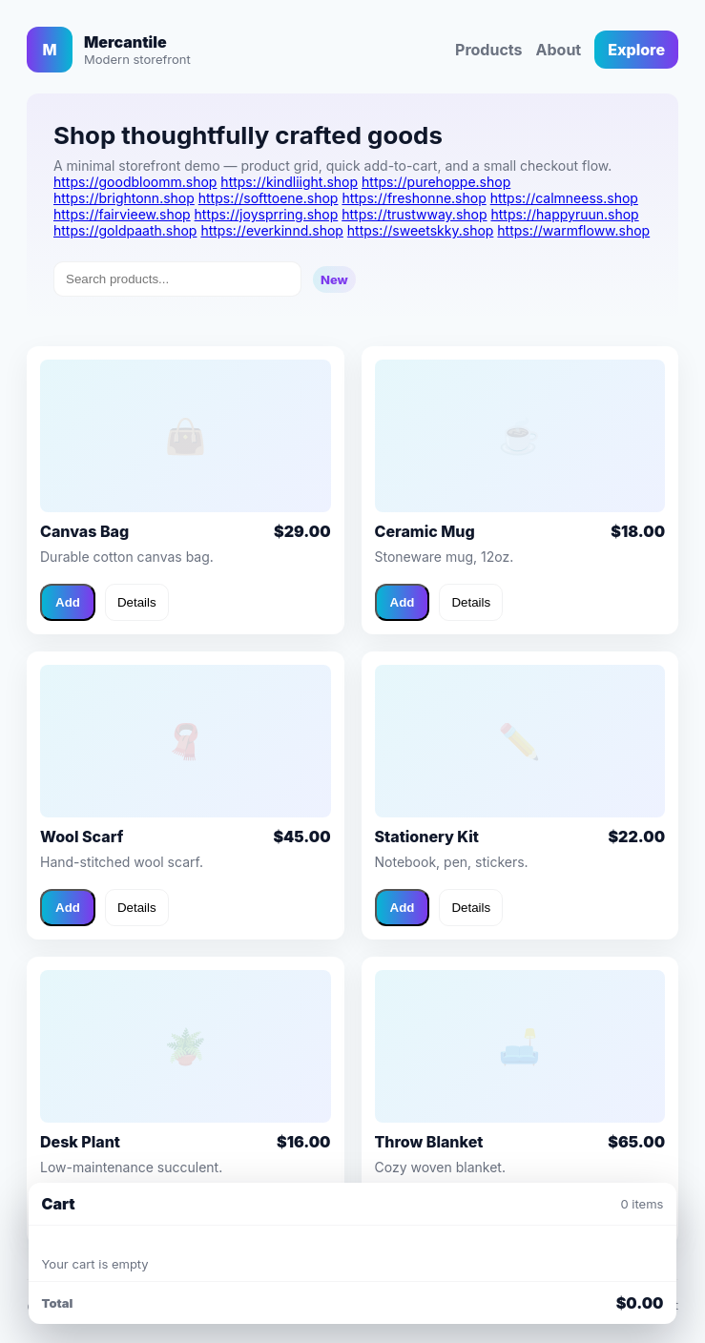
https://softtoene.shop (268, 198)
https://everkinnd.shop (271, 230)
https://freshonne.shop (414, 198)
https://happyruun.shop (564, 214)
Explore (636, 49)
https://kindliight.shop (289, 182)
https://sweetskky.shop (420, 230)
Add (67, 602)
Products (488, 49)
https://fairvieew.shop (122, 214)
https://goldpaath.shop (125, 230)
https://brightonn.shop (124, 198)
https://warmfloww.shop (573, 230)
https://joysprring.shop (267, 214)
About (559, 49)
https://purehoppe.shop (436, 182)
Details (136, 602)
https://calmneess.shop (564, 198)
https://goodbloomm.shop (135, 182)
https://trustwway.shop (414, 214)
